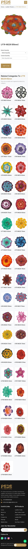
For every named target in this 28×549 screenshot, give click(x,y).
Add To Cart (6, 66)
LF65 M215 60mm (20, 195)
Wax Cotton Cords (19, 512)
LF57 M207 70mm (6, 157)
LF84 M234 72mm (6, 344)
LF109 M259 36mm (20, 401)
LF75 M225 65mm (6, 270)
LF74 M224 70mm (20, 251)
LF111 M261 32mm (20, 419)
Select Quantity (5, 50)
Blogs (2, 514)
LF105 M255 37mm (20, 363)
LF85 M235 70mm (20, 344)
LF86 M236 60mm (6, 363)
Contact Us (4, 517)
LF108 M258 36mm (6, 401)
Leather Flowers (10, 7)
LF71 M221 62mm (6, 232)
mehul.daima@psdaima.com (10, 502)
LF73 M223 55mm (6, 251)
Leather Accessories (20, 514)
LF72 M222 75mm (20, 232)
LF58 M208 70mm (20, 157)
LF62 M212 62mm (20, 176)
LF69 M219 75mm (6, 213)
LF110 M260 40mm (6, 419)
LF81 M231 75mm (20, 307)
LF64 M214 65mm (6, 195)
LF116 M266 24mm (6, 475)
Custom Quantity (5, 55)
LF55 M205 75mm (6, 139)
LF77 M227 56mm (6, 288)
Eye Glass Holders (19, 522)
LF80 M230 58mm (6, 307)
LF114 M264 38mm (6, 457)
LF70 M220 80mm (20, 213)
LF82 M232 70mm (6, 326)
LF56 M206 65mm (20, 139)
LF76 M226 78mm (20, 270)
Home (2, 7)
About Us (3, 512)
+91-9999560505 (7, 499)
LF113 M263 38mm (20, 438)
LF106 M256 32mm (6, 382)
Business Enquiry (19, 545)
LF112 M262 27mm (6, 438)
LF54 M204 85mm (20, 120)
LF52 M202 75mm (20, 101)
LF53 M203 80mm (6, 120)
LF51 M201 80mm (6, 101)
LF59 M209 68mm (6, 176)
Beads (16, 519)
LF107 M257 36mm (20, 382)
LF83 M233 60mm (20, 326)
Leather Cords (18, 510)
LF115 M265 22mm (20, 457)
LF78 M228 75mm (20, 288)
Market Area (4, 522)
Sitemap (3, 519)
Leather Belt (18, 517)
